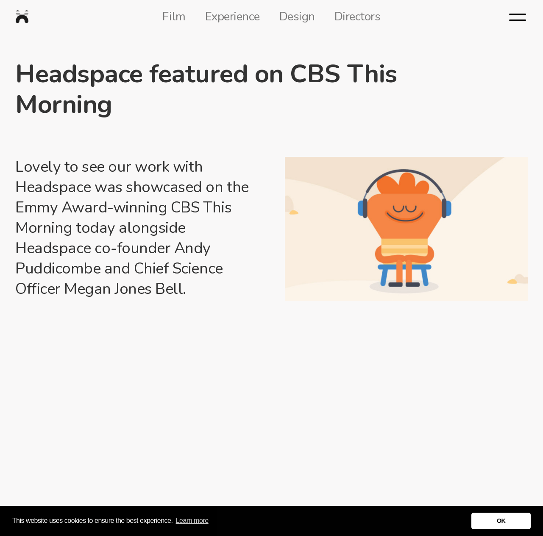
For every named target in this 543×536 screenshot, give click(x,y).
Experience (232, 16)
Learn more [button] (192, 520)
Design (297, 16)
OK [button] (501, 520)
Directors (357, 16)
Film (173, 16)
